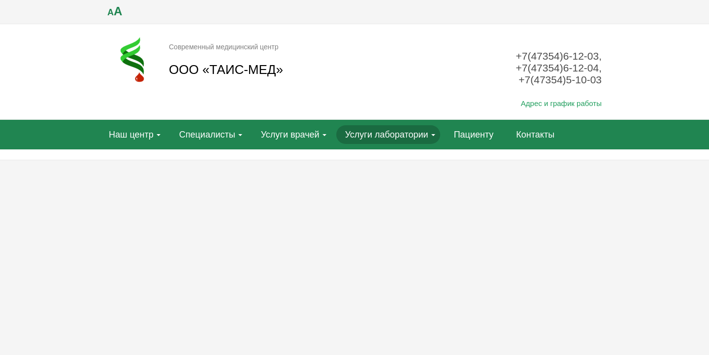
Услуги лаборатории (386, 135)
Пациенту (474, 135)
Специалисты (207, 135)
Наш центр (131, 135)
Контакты (535, 135)
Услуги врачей (290, 135)
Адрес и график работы (561, 103)
